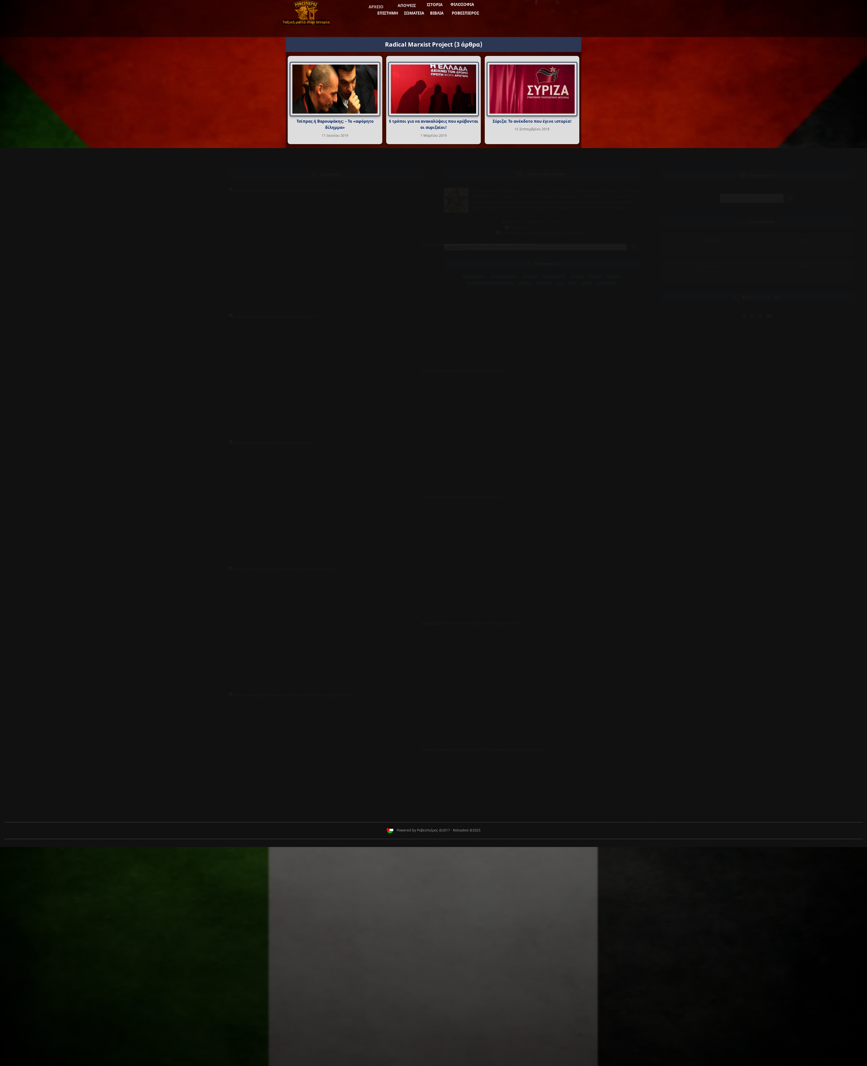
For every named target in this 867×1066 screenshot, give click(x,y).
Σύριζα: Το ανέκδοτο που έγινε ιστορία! (532, 121)
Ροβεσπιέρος (398, 18)
